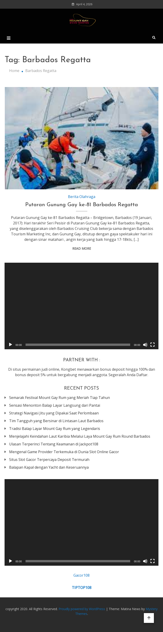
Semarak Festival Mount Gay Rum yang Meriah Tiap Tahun (59, 397)
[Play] (10, 344)
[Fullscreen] (152, 344)
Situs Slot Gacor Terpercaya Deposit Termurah (49, 459)
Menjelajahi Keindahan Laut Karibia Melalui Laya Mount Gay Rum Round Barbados (79, 436)
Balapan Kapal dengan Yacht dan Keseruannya (49, 467)
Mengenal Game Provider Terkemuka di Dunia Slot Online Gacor (64, 451)
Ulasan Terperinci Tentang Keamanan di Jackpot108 (53, 444)
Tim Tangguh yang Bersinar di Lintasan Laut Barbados (56, 420)
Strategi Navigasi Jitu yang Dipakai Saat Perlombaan (54, 413)
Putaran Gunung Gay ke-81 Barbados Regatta (81, 205)
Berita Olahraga (81, 196)
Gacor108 (81, 575)
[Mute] (145, 344)
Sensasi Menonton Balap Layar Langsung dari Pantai (54, 405)
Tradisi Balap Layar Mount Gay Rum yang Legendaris (54, 428)
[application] (81, 306)
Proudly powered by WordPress (82, 609)
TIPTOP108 (81, 587)
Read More (81, 248)
